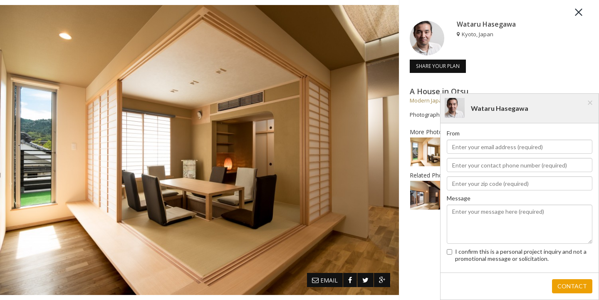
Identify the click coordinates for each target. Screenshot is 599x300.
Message (458, 198)
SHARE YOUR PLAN (438, 66)
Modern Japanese (432, 100)
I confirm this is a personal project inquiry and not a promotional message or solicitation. (517, 255)
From (453, 133)
